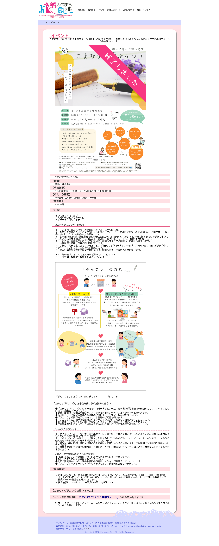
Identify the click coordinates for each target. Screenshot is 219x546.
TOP (44, 22)
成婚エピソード (114, 10)
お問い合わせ (129, 10)
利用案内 (81, 10)
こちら (86, 529)
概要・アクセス (143, 10)
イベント (101, 10)
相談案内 (91, 10)
